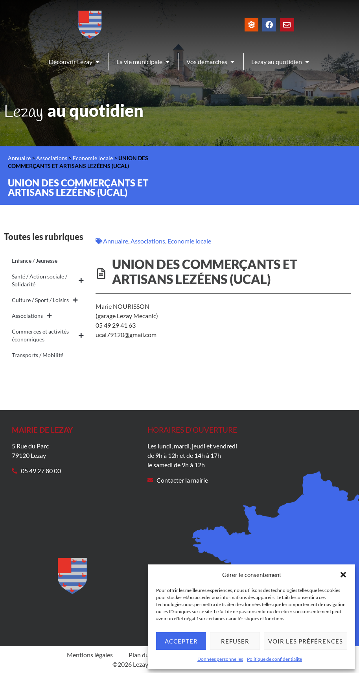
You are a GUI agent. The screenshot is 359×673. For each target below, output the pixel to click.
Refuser (235, 641)
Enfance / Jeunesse (34, 260)
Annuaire (19, 158)
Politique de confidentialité (274, 659)
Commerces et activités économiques (48, 335)
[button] (343, 575)
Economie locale (93, 158)
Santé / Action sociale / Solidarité (48, 280)
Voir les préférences (305, 641)
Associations (51, 158)
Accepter (181, 641)
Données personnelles (220, 659)
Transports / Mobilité (37, 355)
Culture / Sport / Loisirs (45, 300)
